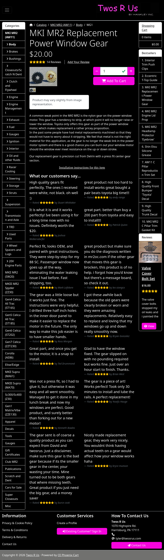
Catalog (41, 25)
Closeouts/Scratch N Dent (13, 70)
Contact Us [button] (137, 545)
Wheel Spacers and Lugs (13, 250)
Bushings (13, 59)
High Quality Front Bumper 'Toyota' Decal (150, 190)
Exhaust (12, 120)
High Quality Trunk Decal (149, 210)
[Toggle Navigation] (7, 10)
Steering (13, 178)
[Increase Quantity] (131, 71)
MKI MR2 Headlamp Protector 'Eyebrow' (149, 133)
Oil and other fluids (12, 158)
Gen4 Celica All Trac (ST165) (13, 303)
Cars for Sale (13, 487)
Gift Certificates (12, 452)
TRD (10, 227)
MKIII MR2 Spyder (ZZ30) (12, 288)
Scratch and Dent (13, 478)
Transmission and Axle (13, 216)
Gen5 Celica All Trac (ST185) (13, 319)
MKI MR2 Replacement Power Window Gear (150, 95)
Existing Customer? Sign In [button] (82, 531)
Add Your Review (78, 62)
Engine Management (13, 108)
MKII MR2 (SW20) (11, 274)
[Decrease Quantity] (96, 71)
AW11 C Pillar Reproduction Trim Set (150, 168)
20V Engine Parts (13, 263)
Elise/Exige (12, 365)
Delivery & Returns (14, 537)
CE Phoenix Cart (68, 555)
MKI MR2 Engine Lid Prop (149, 115)
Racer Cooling (10, 169)
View (149, 326)
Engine (12, 97)
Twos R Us (32, 555)
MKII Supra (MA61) (12, 374)
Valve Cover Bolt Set (148, 273)
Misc (8, 506)
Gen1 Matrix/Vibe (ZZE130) (12, 410)
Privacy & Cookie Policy (17, 523)
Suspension (12, 202)
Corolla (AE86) (9, 355)
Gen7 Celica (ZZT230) (13, 344)
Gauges (12, 134)
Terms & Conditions (15, 530)
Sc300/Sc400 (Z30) (13, 397)
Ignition (12, 141)
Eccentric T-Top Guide (149, 78)
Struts (11, 193)
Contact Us (9, 544)
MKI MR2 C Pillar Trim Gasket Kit (150, 226)
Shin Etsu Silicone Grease (149, 151)
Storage (12, 186)
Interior (12, 148)
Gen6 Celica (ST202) (13, 333)
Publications (13, 469)
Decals (9, 429)
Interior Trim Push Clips (148, 64)
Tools (8, 436)
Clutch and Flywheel (11, 86)
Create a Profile (67, 523)
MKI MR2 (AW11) (61, 25)
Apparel (10, 422)
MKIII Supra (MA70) (13, 385)
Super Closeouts (11, 497)
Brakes (12, 51)
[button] (43, 76)
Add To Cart (114, 80)
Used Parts (10, 236)
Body (79, 25)
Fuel (10, 127)
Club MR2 (11, 462)
